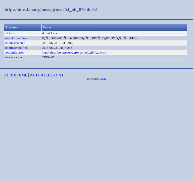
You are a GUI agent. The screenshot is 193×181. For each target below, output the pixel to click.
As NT (58, 75)
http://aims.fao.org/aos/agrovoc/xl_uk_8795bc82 (51, 9)
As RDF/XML (15, 75)
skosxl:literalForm (16, 38)
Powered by (93, 78)
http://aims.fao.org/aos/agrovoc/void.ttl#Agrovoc (74, 52)
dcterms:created (15, 43)
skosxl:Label (50, 33)
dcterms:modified (16, 48)
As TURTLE (40, 75)
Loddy (103, 78)
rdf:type (10, 33)
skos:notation (13, 57)
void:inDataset (14, 52)
